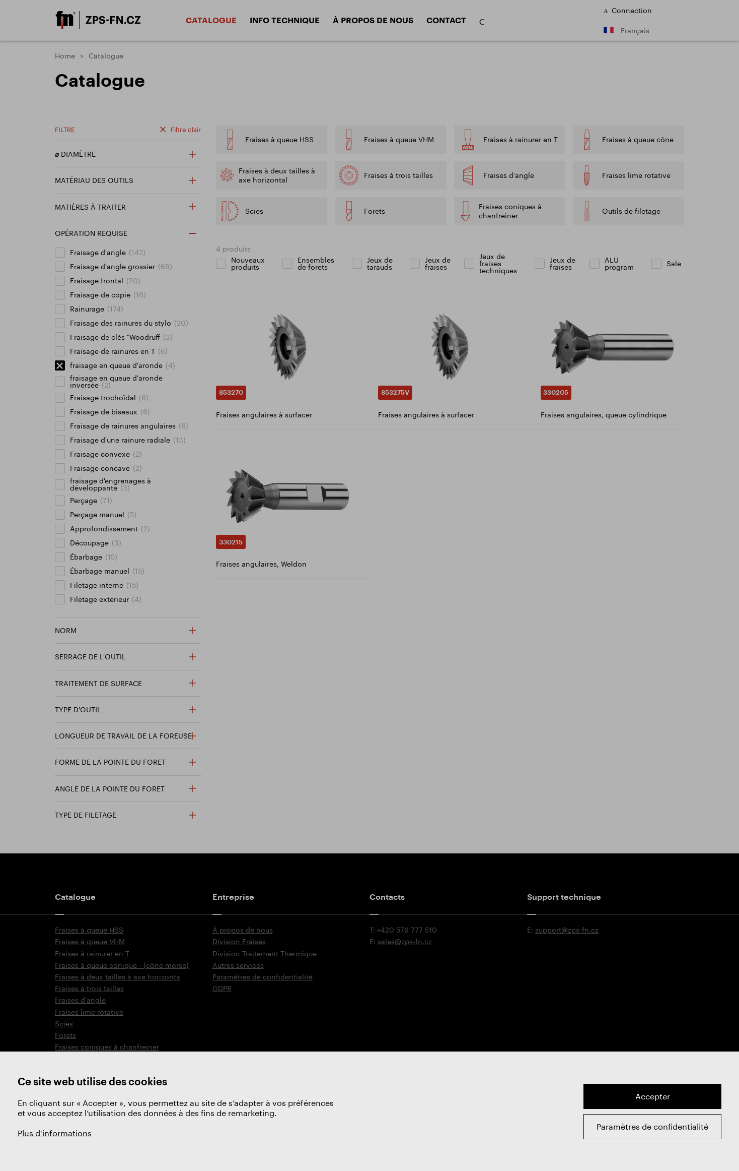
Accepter (652, 1096)
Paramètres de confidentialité (652, 1126)
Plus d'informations (55, 1133)
